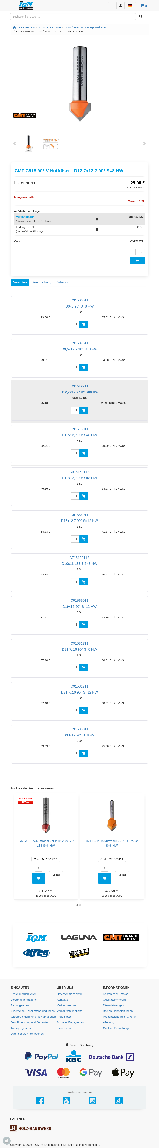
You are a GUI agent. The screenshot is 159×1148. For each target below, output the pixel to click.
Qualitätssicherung (114, 998)
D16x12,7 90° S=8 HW (79, 434)
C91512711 (79, 385)
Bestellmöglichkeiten (23, 992)
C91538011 (79, 728)
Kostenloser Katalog (115, 992)
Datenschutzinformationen (27, 1032)
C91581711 (79, 685)
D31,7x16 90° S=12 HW (79, 691)
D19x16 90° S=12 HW (79, 605)
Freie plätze (64, 1015)
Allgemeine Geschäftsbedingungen (32, 1009)
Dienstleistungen (113, 1004)
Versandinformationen (24, 998)
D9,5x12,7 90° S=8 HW (79, 348)
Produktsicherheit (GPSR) (119, 1015)
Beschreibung (41, 281)
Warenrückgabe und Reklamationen (33, 1015)
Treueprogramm (21, 1026)
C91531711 (79, 642)
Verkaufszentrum (67, 1004)
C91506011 (79, 299)
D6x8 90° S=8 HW (79, 305)
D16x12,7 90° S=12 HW (79, 520)
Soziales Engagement (70, 1020)
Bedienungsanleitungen (117, 1009)
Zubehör (62, 281)
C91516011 (79, 428)
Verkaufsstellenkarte (69, 1009)
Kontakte (62, 998)
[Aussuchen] (140, 16)
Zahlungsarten (20, 1004)
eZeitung (108, 1020)
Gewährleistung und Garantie (29, 1020)
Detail (56, 874)
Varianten (20, 281)
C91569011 (79, 599)
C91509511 (79, 342)
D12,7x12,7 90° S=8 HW (79, 391)
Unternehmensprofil (69, 992)
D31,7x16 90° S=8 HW (79, 648)
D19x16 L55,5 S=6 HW (79, 563)
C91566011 (79, 514)
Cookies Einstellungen (117, 1026)
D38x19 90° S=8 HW (79, 734)
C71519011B (79, 557)
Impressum (64, 1026)
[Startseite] (14, 27)
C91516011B (79, 471)
